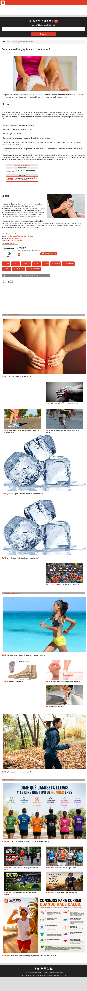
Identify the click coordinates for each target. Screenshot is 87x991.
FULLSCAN (40, 24)
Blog (31, 250)
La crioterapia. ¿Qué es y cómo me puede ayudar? (23, 572)
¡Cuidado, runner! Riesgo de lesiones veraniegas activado (26, 669)
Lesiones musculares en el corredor (19, 391)
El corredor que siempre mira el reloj (66, 906)
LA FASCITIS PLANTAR (16, 695)
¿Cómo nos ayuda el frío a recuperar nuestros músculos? (25, 507)
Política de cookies (42, 989)
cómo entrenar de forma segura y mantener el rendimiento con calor (33, 969)
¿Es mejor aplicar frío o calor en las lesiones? (65, 417)
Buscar (43, 48)
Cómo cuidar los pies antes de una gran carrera (65, 695)
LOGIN (8, 29)
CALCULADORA (68, 24)
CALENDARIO (9, 24)
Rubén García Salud (15, 252)
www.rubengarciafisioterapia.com (16, 250)
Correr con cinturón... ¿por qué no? (65, 881)
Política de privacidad (28, 989)
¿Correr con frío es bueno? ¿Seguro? (19, 786)
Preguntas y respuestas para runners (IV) (67, 598)
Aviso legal (52, 989)
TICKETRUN (21, 24)
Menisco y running (56, 720)
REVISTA (31, 24)
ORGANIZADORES (54, 24)
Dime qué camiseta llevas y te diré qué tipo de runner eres (30, 855)
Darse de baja (62, 989)
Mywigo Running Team (17, 254)
